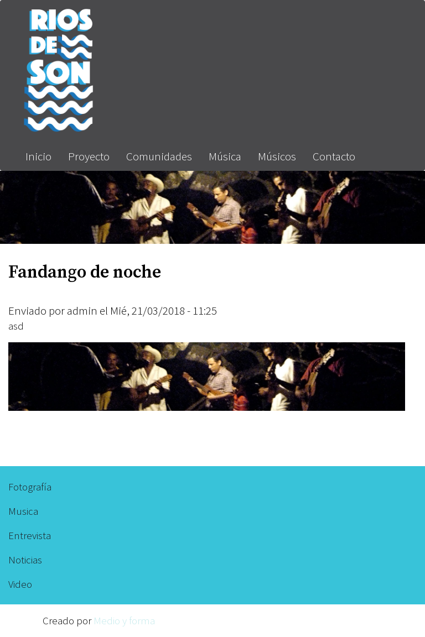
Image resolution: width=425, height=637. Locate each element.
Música (225, 156)
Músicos (277, 156)
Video (20, 584)
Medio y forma (124, 620)
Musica (23, 511)
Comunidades (159, 156)
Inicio (38, 156)
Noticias (25, 559)
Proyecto (89, 156)
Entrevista (29, 535)
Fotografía (29, 486)
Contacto (334, 156)
